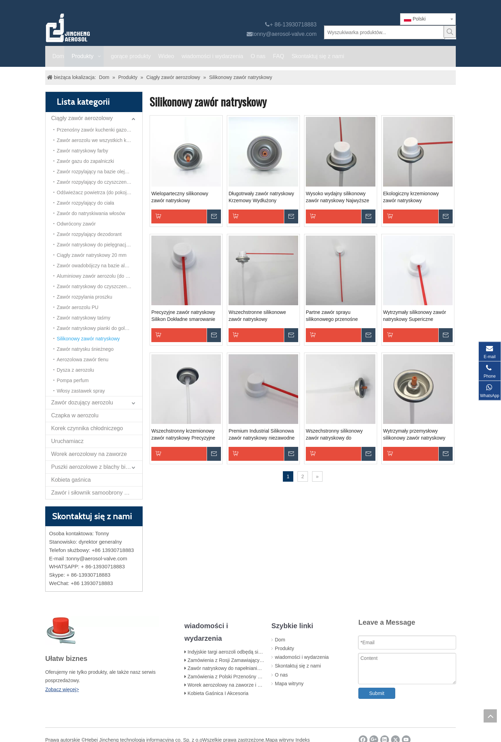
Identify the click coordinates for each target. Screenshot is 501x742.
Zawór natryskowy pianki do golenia (95, 328)
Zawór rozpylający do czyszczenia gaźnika (99, 182)
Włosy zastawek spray (81, 391)
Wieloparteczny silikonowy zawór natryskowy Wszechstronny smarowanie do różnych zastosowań (185, 197)
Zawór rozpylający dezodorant (89, 234)
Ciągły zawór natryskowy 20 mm (92, 255)
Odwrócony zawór (76, 224)
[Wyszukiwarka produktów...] (384, 32)
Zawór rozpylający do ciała (85, 203)
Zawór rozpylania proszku (84, 297)
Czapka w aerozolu (74, 415)
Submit (376, 693)
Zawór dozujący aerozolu (82, 402)
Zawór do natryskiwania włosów (91, 213)
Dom (280, 639)
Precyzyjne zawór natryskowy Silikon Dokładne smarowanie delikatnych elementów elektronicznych (183, 316)
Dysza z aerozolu (75, 370)
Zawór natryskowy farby (82, 150)
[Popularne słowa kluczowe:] (450, 31)
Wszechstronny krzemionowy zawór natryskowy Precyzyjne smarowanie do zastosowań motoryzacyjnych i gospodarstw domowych (185, 434)
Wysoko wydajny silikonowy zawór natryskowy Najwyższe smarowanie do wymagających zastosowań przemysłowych (339, 197)
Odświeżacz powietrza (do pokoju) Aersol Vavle (99, 192)
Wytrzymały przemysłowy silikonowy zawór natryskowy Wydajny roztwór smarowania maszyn (415, 434)
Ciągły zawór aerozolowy (82, 118)
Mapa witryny (289, 683)
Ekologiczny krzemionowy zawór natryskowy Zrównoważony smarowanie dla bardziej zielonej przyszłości (417, 197)
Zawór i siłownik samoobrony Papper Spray (96, 493)
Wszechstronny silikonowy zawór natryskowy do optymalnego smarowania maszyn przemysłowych (334, 434)
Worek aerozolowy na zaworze (89, 454)
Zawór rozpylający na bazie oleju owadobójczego (99, 171)
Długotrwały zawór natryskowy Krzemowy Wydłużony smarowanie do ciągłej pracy (261, 197)
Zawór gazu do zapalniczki (85, 161)
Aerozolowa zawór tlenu (83, 359)
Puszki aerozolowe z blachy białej (92, 467)
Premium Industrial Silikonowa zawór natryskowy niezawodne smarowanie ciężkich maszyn (262, 434)
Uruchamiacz (67, 441)
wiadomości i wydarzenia (302, 657)
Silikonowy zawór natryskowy (88, 338)
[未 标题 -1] (102, 630)
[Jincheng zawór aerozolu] (104, 27)
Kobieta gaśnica (71, 480)
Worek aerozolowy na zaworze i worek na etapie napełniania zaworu (261, 685)
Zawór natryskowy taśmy (83, 318)
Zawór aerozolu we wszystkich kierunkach (99, 140)
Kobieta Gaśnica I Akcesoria (218, 693)
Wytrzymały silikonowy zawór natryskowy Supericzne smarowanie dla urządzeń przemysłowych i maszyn (414, 316)
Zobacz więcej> (62, 689)
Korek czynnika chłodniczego (87, 428)
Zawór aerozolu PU (77, 307)
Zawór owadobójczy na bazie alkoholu (98, 265)
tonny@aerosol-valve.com (284, 34)
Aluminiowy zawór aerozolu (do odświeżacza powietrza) (99, 276)
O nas (281, 675)
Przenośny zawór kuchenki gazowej (95, 130)
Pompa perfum (73, 380)
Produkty (284, 648)
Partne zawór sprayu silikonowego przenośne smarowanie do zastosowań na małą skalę (339, 316)
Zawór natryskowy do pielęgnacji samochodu (99, 244)
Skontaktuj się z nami (298, 666)
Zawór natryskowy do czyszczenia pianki (99, 286)
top (490, 716)
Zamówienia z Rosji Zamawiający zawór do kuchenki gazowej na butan (264, 660)
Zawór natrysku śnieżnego (85, 349)
